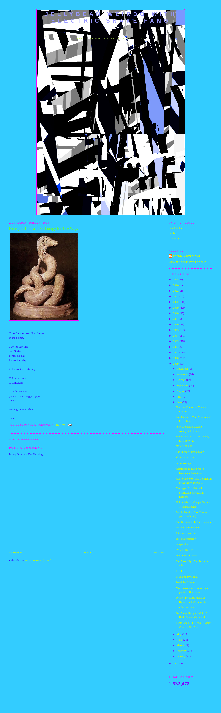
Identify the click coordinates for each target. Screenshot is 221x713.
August (181, 391)
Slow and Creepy (185, 457)
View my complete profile (187, 262)
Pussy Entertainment (187, 527)
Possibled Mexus (185, 582)
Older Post (158, 552)
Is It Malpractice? (186, 538)
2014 (176, 335)
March (181, 645)
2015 (176, 330)
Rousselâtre (175, 238)
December (183, 368)
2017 (176, 318)
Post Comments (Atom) (38, 560)
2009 (176, 363)
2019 (176, 307)
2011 (176, 352)
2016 (176, 324)
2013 (176, 341)
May (179, 634)
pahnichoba (175, 228)
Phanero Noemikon (186, 256)
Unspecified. (183, 544)
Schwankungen (184, 463)
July (179, 396)
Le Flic (180, 571)
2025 (176, 279)
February (182, 650)
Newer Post (15, 552)
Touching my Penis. (187, 576)
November (183, 374)
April (180, 639)
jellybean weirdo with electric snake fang (111, 17)
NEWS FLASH (184, 446)
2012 (176, 346)
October (181, 379)
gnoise (172, 233)
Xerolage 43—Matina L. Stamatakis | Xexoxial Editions (190, 492)
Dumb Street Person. (187, 555)
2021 (176, 296)
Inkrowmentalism (186, 533)
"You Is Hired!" (184, 550)
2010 (176, 358)
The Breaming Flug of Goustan (193, 521)
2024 (176, 285)
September (183, 385)
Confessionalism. (185, 607)
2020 (176, 302)
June (179, 402)
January (181, 656)
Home (87, 552)
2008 (176, 663)
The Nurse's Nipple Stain (190, 451)
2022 (176, 290)
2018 (176, 313)
